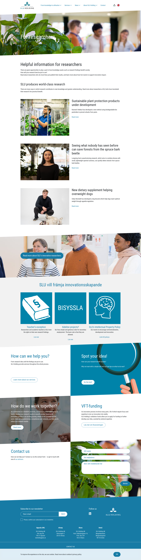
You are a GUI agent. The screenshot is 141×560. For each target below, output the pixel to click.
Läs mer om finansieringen (93, 425)
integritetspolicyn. (125, 477)
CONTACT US (70, 547)
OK (117, 554)
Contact (103, 5)
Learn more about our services (24, 380)
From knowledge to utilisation (50, 5)
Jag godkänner (120, 477)
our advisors (19, 459)
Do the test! (88, 382)
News (76, 5)
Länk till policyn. (104, 337)
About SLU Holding (89, 5)
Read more (75, 117)
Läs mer (36, 337)
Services (67, 5)
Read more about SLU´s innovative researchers (42, 255)
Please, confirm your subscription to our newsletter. (39, 520)
